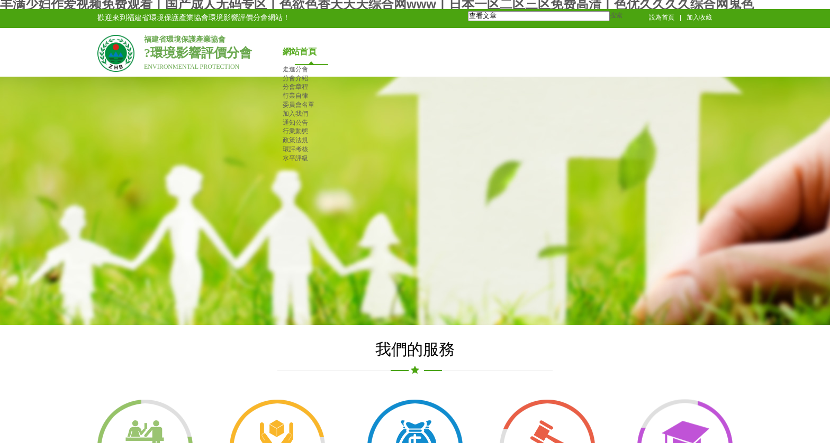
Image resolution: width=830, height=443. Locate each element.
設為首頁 (661, 17)
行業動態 (295, 131)
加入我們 (295, 113)
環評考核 (295, 149)
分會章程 (295, 86)
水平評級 (295, 158)
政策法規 (295, 140)
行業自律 (295, 95)
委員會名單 (298, 104)
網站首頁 (300, 51)
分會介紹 (295, 78)
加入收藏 (699, 17)
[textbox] (539, 16)
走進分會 (295, 69)
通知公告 (295, 122)
